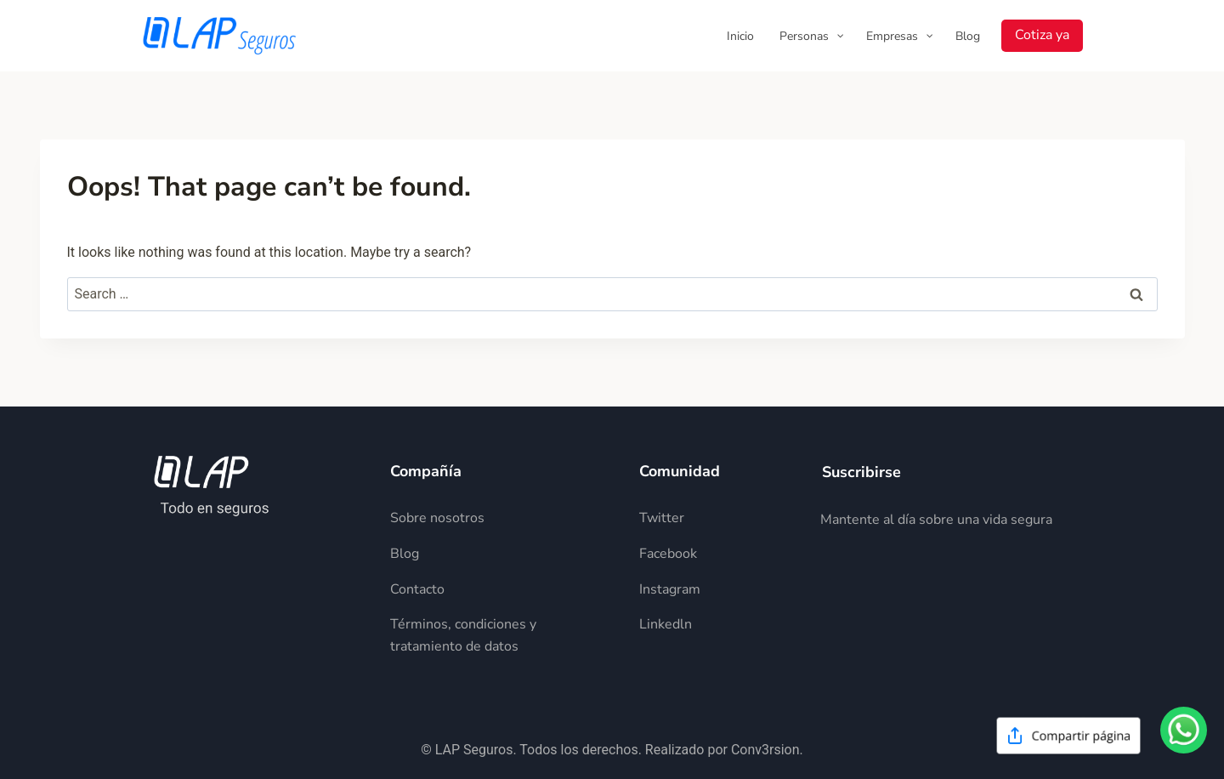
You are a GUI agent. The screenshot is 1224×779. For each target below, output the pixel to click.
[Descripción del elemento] (501, 518)
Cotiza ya (1042, 35)
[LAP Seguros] (219, 35)
